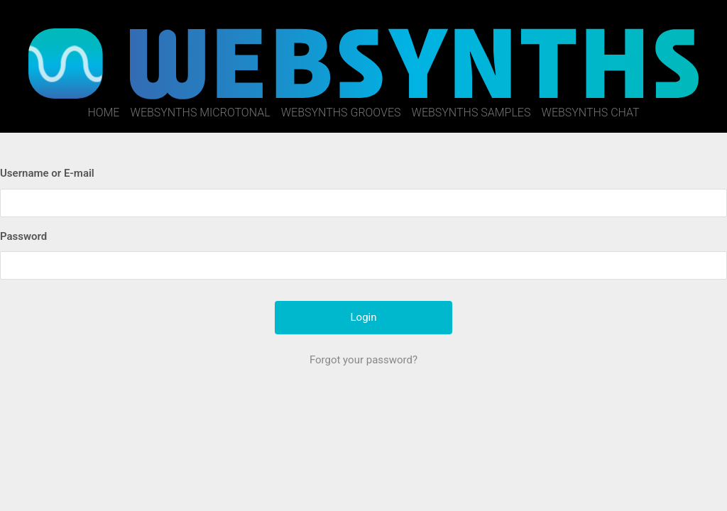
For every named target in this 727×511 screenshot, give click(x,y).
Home (103, 112)
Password (23, 236)
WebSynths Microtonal (200, 112)
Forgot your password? (363, 359)
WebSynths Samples (471, 112)
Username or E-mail (47, 173)
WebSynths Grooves (341, 112)
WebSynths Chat (591, 112)
